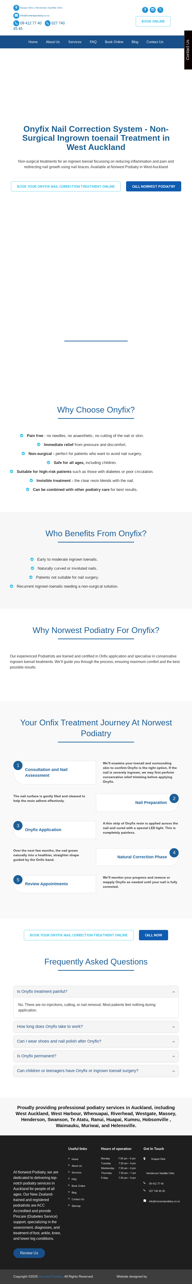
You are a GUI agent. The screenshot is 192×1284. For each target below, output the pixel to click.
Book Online (114, 42)
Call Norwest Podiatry (153, 186)
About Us (53, 42)
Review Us (29, 1253)
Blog (135, 42)
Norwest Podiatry (51, 1276)
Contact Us (78, 1199)
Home (33, 42)
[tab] (96, 991)
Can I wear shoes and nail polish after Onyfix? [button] (59, 1041)
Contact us (155, 42)
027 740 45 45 (157, 1191)
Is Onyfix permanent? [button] (36, 1056)
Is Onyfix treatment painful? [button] (42, 991)
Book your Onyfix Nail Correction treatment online (66, 186)
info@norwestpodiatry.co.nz (34, 15)
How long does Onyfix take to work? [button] (50, 1026)
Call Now (153, 935)
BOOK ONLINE (153, 21)
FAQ (93, 42)
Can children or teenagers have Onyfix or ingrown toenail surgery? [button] (77, 1070)
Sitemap (76, 1206)
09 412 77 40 (31, 23)
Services (75, 42)
